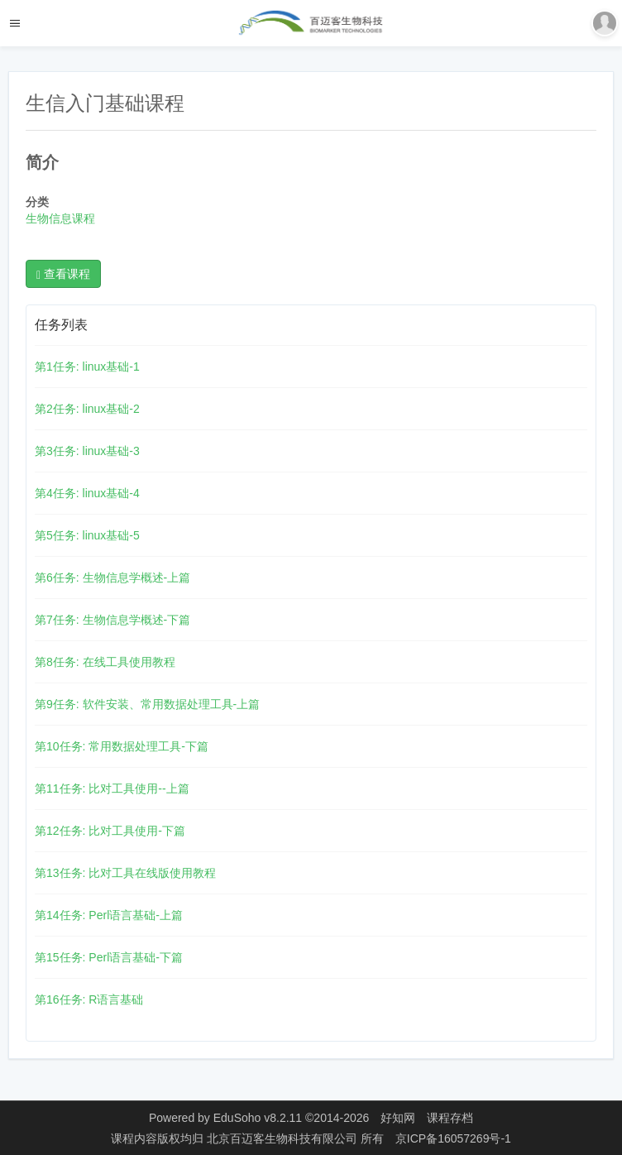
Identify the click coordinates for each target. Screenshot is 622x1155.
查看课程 (63, 274)
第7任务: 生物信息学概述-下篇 (112, 619)
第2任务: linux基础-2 (87, 408)
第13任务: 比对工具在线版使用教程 (125, 872)
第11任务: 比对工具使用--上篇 (112, 788)
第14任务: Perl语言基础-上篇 (109, 915)
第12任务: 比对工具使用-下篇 (110, 830)
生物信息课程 (60, 218)
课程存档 (450, 1117)
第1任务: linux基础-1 (87, 366)
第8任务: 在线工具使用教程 (105, 662)
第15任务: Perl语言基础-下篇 (109, 957)
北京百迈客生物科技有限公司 (284, 1138)
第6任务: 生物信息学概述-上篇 (112, 577)
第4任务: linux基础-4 (87, 493)
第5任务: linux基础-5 (87, 535)
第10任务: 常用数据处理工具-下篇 (121, 746)
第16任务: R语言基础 (89, 999)
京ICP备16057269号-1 (453, 1138)
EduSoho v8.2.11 (257, 1117)
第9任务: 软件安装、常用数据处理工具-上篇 (147, 704)
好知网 (397, 1117)
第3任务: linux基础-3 (87, 451)
